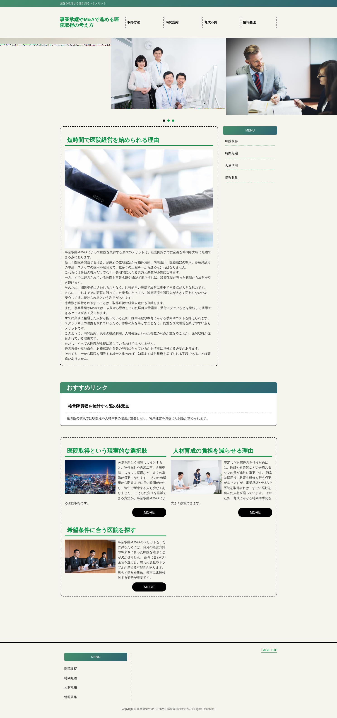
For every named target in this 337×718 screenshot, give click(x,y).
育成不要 (210, 22)
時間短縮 (172, 22)
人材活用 (231, 165)
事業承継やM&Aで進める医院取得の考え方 (89, 22)
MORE (149, 512)
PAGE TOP (269, 650)
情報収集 (231, 177)
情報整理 (249, 22)
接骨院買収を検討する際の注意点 (98, 406)
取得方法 (133, 22)
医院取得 (231, 141)
